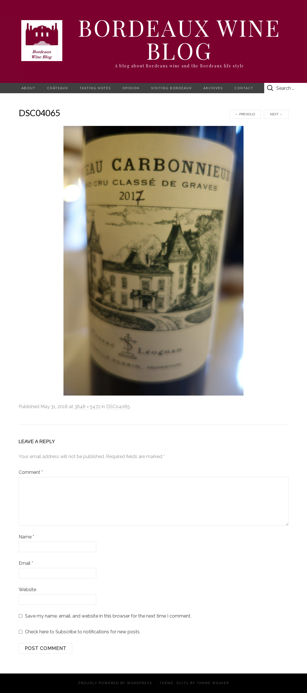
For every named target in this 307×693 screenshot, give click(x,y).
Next (276, 114)
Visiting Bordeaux (171, 88)
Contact (244, 88)
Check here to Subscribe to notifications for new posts (79, 631)
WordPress (139, 683)
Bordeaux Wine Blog (179, 38)
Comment (31, 472)
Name (26, 537)
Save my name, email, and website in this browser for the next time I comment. (108, 616)
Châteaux (57, 88)
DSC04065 (118, 406)
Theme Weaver (213, 683)
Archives (213, 88)
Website (27, 589)
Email (26, 563)
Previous (245, 114)
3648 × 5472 (87, 406)
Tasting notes (95, 88)
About (29, 88)
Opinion (131, 88)
